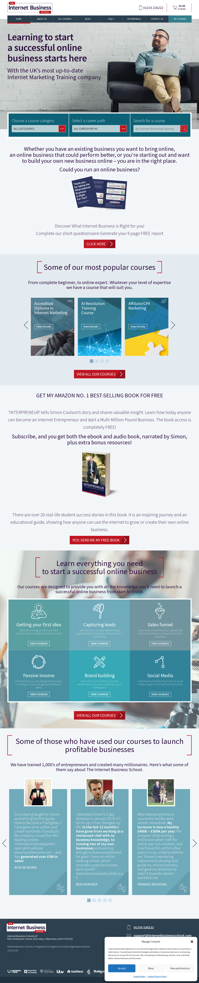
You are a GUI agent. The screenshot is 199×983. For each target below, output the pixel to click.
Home (19, 18)
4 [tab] (107, 361)
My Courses (180, 18)
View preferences (180, 968)
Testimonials (134, 18)
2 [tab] (97, 361)
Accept (122, 968)
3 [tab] (102, 361)
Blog (88, 18)
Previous (27, 325)
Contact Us (157, 18)
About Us (42, 18)
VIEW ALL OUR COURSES (96, 374)
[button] (192, 941)
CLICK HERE (96, 243)
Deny (151, 968)
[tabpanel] (52, 327)
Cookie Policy (139, 976)
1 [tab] (91, 361)
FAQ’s (111, 18)
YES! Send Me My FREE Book (96, 540)
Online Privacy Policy (157, 976)
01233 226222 (153, 8)
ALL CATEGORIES (24, 128)
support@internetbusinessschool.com (163, 935)
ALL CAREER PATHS (86, 128)
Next (171, 325)
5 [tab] (110, 900)
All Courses (64, 18)
